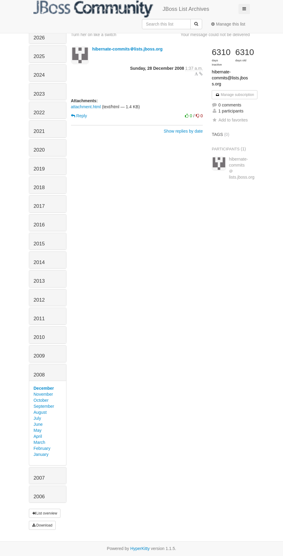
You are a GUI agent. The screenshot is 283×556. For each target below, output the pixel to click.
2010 (39, 337)
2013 (39, 281)
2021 (39, 131)
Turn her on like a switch (93, 34)
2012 (39, 300)
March (39, 442)
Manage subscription (234, 95)
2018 (39, 187)
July (37, 418)
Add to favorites (230, 120)
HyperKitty (140, 548)
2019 (39, 169)
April (38, 436)
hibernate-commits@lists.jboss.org (230, 77)
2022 (39, 112)
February (42, 448)
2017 (39, 206)
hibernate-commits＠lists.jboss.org (127, 49)
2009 (39, 356)
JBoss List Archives (121, 9)
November (43, 394)
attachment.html (86, 106)
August (40, 412)
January (41, 454)
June (38, 424)
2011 (39, 318)
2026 (39, 38)
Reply (79, 115)
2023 (39, 94)
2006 (39, 496)
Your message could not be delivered (215, 34)
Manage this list (228, 24)
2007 (39, 478)
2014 (39, 262)
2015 (39, 244)
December (44, 388)
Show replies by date (183, 131)
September (44, 406)
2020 (39, 150)
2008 (39, 375)
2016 (39, 225)
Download (42, 525)
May (38, 430)
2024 (39, 75)
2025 (39, 56)
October (41, 400)
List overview (44, 513)
